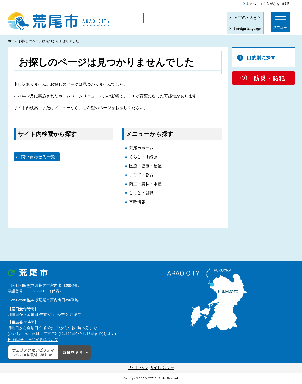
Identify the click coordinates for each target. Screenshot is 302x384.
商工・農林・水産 (145, 184)
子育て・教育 (141, 175)
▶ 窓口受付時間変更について (33, 339)
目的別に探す (261, 57)
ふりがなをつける (276, 4)
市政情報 (137, 202)
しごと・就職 (141, 193)
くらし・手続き (143, 157)
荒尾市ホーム (141, 148)
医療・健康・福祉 (145, 166)
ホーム (13, 41)
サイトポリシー (162, 367)
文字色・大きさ (247, 18)
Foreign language (247, 28)
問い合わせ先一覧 (38, 156)
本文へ (251, 4)
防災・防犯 (269, 78)
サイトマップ (138, 367)
